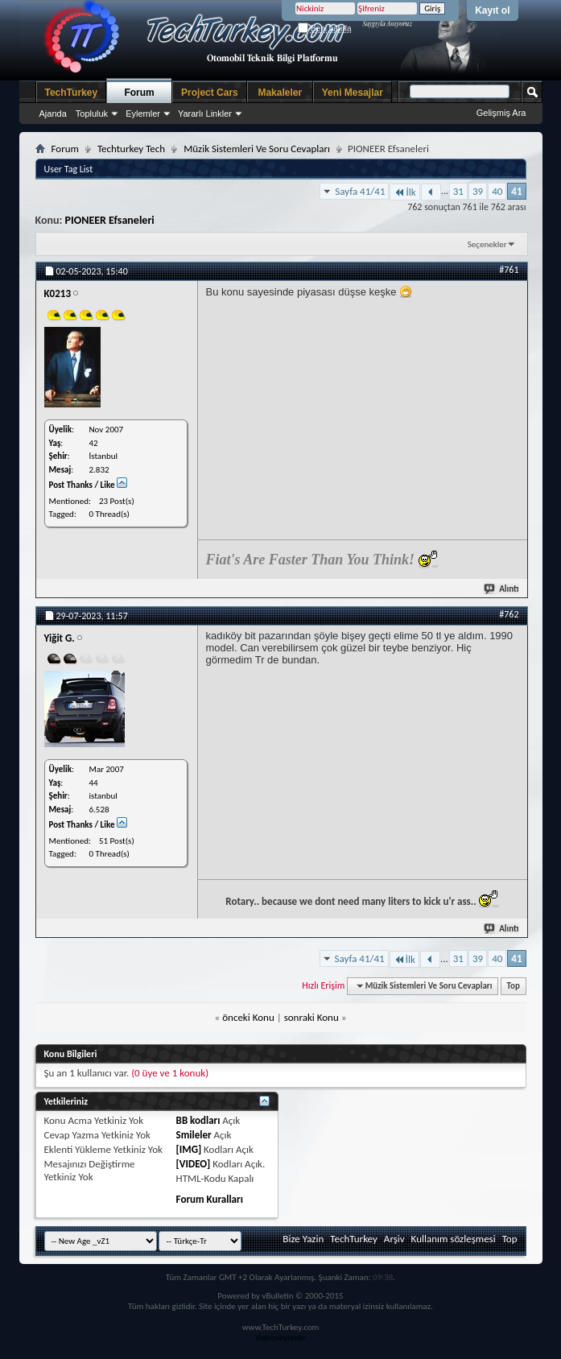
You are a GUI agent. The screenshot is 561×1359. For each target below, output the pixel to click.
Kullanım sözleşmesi (453, 1239)
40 (497, 191)
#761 (508, 269)
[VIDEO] (193, 1164)
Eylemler (143, 113)
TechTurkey (71, 92)
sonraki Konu (311, 1017)
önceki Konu (248, 1017)
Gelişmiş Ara (501, 113)
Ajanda (53, 113)
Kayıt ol (492, 10)
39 (477, 191)
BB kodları (198, 1120)
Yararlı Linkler (205, 113)
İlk (404, 192)
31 (458, 191)
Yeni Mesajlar (352, 92)
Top (513, 986)
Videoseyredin (281, 1337)
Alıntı (501, 589)
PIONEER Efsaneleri (110, 220)
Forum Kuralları (209, 1199)
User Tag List (68, 169)
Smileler (194, 1135)
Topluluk (92, 113)
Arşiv (394, 1239)
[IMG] (189, 1149)
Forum (139, 92)
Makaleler (280, 92)
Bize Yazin (303, 1239)
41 (516, 191)
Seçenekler (487, 244)
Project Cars (209, 92)
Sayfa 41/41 (360, 191)
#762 (508, 614)
